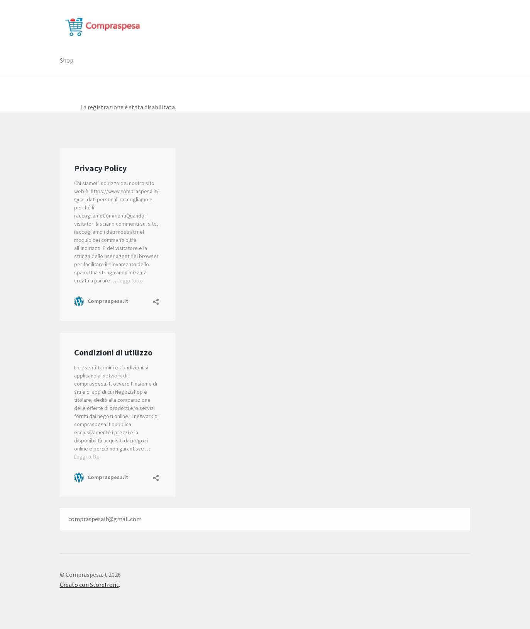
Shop (66, 60)
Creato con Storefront (89, 584)
